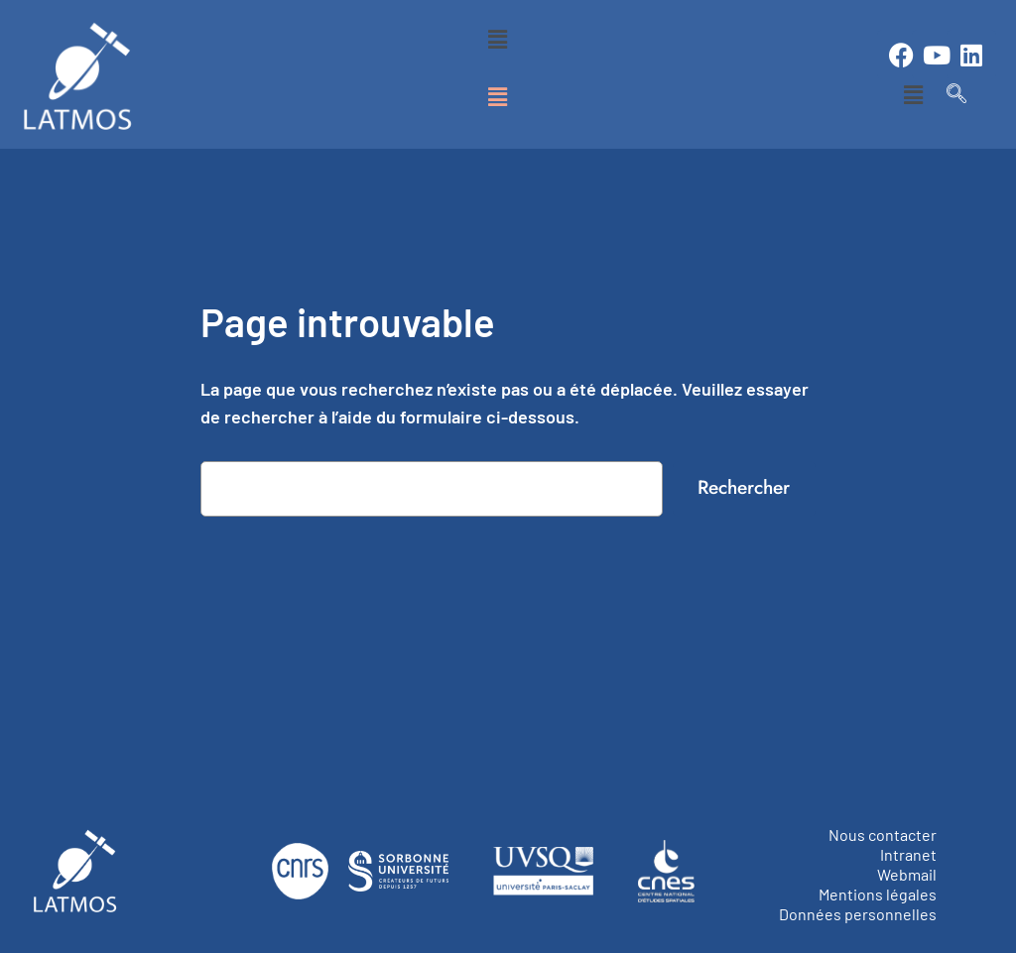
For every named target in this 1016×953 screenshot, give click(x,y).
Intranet (908, 854)
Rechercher (744, 487)
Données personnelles (858, 913)
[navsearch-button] (956, 94)
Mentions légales (878, 894)
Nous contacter (882, 834)
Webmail (907, 874)
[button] (498, 39)
